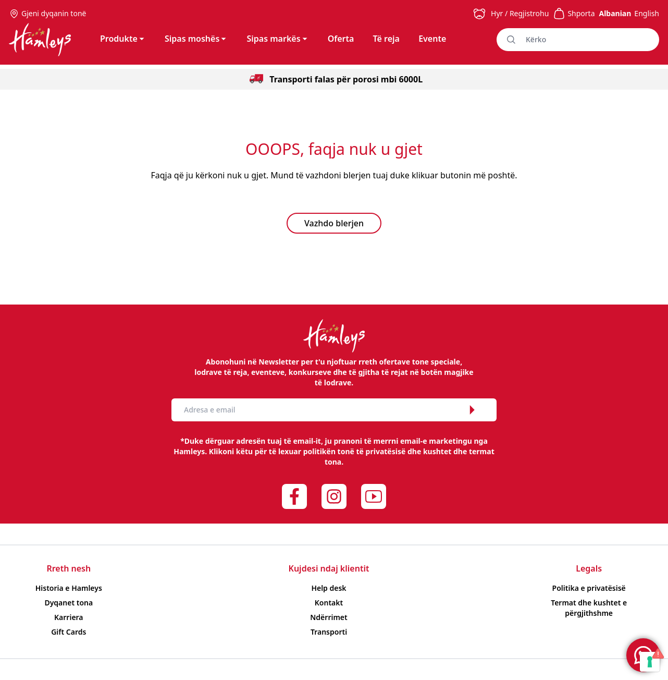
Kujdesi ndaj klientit (329, 568)
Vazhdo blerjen (334, 223)
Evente (432, 38)
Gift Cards (68, 632)
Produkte (123, 38)
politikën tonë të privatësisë (354, 451)
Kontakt (329, 603)
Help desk (328, 588)
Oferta (341, 38)
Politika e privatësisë (589, 588)
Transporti (329, 632)
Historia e (68, 588)
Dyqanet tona (68, 603)
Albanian (615, 13)
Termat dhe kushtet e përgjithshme (589, 608)
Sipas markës (277, 38)
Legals (589, 568)
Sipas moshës (196, 38)
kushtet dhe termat (458, 451)
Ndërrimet (328, 617)
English (646, 13)
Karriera (68, 617)
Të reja (386, 38)
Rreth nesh (68, 568)
